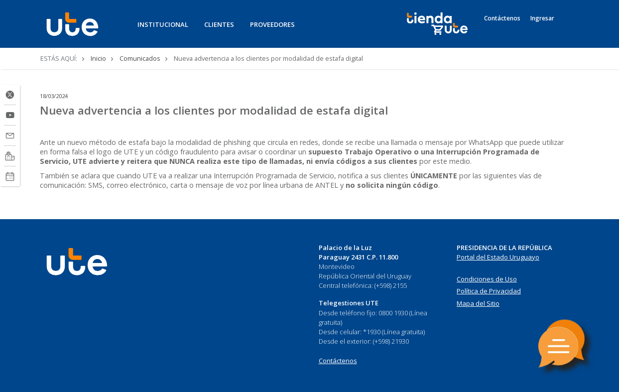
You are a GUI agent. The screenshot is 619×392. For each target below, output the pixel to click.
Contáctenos (502, 18)
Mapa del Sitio (478, 303)
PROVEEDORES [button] (272, 24)
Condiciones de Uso (487, 278)
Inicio (98, 58)
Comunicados (140, 58)
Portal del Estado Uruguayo (498, 257)
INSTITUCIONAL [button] (162, 24)
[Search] (570, 29)
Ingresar (542, 18)
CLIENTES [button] (219, 24)
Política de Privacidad (489, 290)
